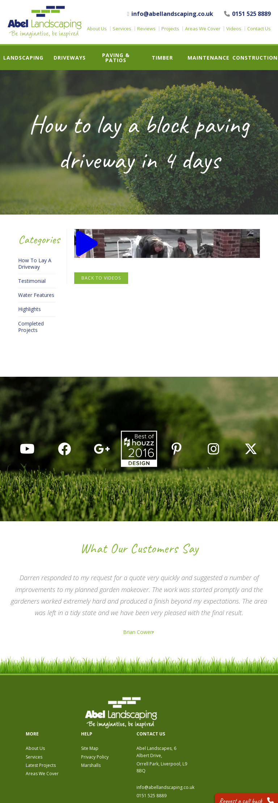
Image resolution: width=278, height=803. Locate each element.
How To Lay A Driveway (34, 263)
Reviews (146, 28)
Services (122, 28)
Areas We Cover (202, 28)
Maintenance (208, 57)
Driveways (70, 57)
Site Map (168, 708)
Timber (162, 57)
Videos (233, 28)
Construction (255, 57)
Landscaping (23, 57)
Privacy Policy (174, 717)
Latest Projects (120, 725)
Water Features (36, 295)
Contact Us (259, 28)
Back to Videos (101, 278)
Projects (170, 28)
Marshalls (170, 725)
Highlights (29, 309)
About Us (97, 28)
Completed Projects (31, 326)
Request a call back (240, 791)
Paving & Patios (116, 58)
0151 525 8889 (247, 14)
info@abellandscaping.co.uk (170, 14)
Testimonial (32, 281)
